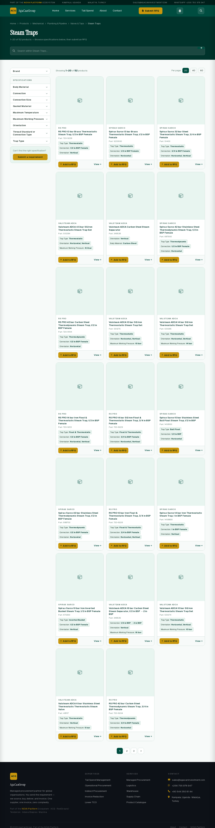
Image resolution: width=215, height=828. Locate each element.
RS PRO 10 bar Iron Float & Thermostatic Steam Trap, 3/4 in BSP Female (130, 513)
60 (201, 70)
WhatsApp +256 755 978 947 (189, 2)
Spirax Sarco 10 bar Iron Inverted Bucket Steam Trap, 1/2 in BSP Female (79, 606)
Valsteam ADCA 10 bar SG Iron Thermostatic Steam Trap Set (125, 322)
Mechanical (38, 23)
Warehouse (132, 786)
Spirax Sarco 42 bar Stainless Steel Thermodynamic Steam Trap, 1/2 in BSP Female (179, 229)
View (97, 164)
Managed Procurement (138, 775)
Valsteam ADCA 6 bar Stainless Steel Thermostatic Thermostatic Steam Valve (79, 702)
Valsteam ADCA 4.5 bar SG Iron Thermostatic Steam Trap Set (75, 228)
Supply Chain (133, 792)
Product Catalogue (136, 797)
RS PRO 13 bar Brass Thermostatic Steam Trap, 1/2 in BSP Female (77, 133)
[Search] (201, 11)
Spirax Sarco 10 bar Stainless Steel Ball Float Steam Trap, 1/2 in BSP (179, 417)
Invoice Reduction (94, 792)
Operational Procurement (98, 781)
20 (185, 70)
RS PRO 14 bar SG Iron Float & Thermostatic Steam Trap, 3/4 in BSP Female (130, 418)
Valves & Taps (77, 23)
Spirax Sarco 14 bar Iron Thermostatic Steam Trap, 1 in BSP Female (181, 512)
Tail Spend (87, 10)
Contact (117, 10)
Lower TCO (91, 797)
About (103, 10)
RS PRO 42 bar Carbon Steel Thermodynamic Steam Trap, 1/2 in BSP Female (77, 324)
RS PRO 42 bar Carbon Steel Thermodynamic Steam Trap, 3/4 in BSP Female (128, 702)
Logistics (131, 781)
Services (70, 10)
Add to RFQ (68, 164)
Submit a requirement (30, 157)
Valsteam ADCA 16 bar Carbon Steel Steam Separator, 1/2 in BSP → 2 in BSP (129, 608)
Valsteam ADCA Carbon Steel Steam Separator (129, 228)
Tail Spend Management (97, 775)
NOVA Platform (29, 804)
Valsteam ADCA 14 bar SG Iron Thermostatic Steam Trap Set (176, 322)
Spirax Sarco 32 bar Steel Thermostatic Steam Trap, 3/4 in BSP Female (180, 134)
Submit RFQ (150, 10)
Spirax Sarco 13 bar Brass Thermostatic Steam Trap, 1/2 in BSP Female (129, 134)
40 (193, 70)
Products (24, 23)
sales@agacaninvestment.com (150, 2)
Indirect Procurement (96, 786)
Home (55, 10)
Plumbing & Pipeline (57, 23)
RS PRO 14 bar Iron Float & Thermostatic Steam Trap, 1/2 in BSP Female (78, 418)
